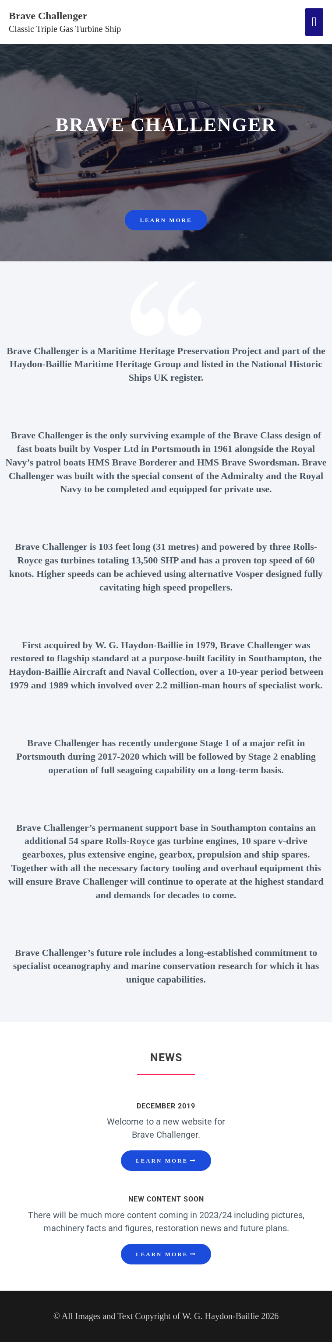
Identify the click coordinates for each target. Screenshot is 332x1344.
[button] (166, 1163)
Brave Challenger (57, 16)
